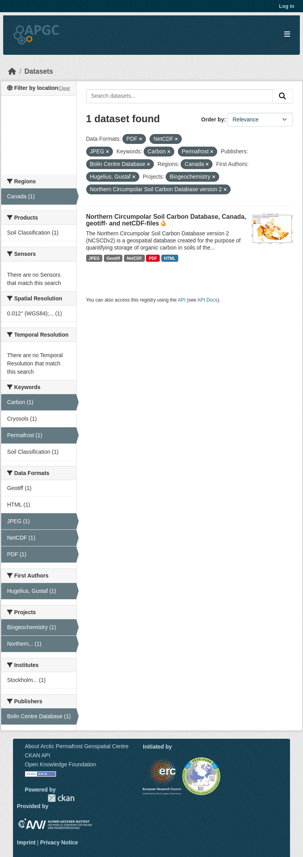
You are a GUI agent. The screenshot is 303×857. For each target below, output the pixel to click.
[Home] (12, 71)
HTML (170, 258)
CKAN (61, 798)
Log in (286, 6)
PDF (153, 258)
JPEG (94, 258)
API (182, 300)
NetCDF (134, 258)
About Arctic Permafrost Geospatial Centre (77, 746)
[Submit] (282, 96)
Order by (212, 119)
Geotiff (113, 258)
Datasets (38, 71)
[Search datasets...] (179, 96)
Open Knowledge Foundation (60, 764)
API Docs (207, 300)
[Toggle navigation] (287, 34)
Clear (64, 88)
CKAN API (37, 755)
